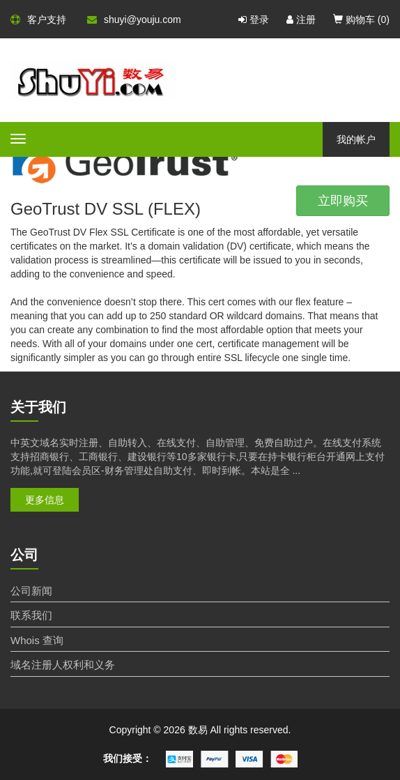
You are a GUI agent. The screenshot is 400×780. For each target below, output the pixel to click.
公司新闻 (31, 591)
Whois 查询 (36, 640)
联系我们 (31, 615)
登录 (253, 19)
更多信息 (44, 499)
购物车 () (361, 19)
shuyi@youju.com (134, 19)
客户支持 (38, 19)
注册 (301, 19)
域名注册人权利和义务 (62, 665)
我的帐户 (356, 139)
